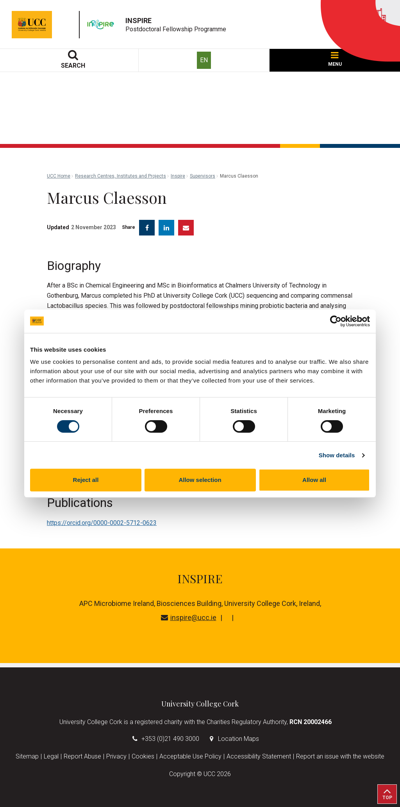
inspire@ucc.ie (188, 617)
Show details (337, 455)
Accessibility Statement (259, 756)
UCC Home (58, 176)
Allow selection (200, 479)
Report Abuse (82, 756)
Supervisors (202, 176)
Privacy (116, 756)
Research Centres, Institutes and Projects (120, 176)
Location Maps (238, 738)
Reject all (86, 479)
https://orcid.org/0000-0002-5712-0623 (102, 523)
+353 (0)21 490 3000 (170, 738)
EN (204, 60)
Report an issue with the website (340, 756)
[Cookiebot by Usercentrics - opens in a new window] (336, 321)
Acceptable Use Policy (190, 756)
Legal (51, 756)
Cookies (143, 756)
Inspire (178, 176)
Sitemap (27, 756)
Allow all (314, 479)
